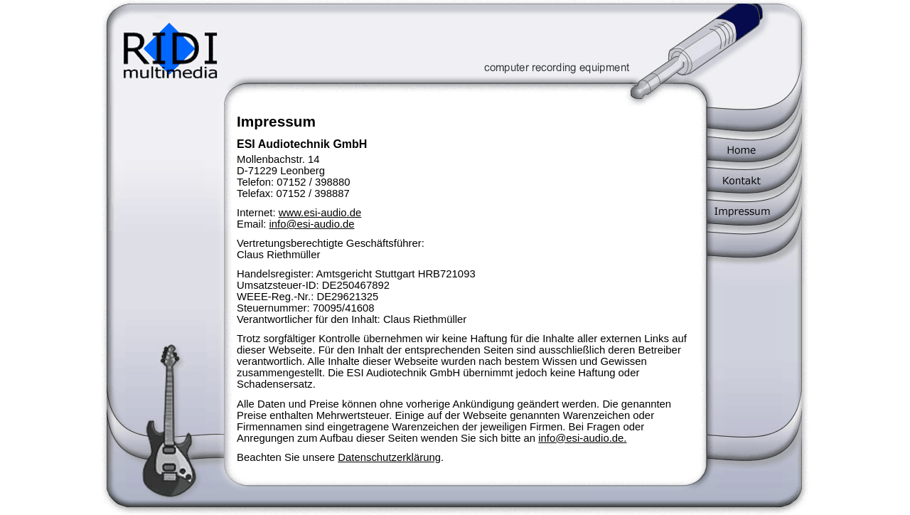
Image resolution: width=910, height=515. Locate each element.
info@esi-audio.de (311, 224)
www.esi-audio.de (320, 212)
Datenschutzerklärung (389, 457)
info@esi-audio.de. (582, 438)
